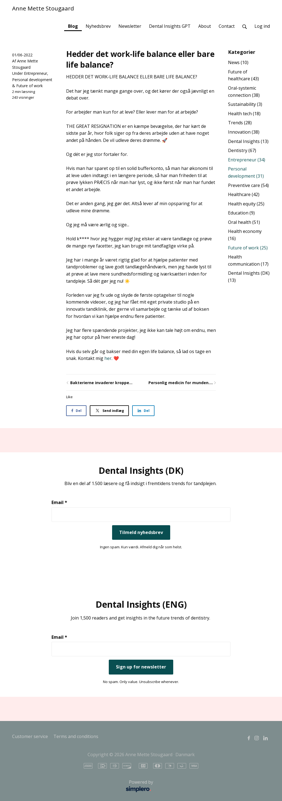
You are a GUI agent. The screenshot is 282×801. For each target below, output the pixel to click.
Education (241, 213)
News (238, 62)
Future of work (29, 85)
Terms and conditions (75, 736)
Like (69, 396)
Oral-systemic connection (244, 91)
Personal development (32, 79)
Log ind (262, 26)
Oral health (244, 222)
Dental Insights (248, 141)
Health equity (246, 204)
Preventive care (248, 185)
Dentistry (242, 150)
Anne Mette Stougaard (43, 8)
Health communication (248, 260)
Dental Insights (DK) (249, 276)
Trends (240, 123)
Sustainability (245, 104)
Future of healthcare (243, 75)
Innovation (243, 132)
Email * (59, 502)
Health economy (245, 234)
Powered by (84, 786)
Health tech (244, 114)
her (108, 358)
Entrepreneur (35, 73)
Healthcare (243, 194)
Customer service (30, 736)
